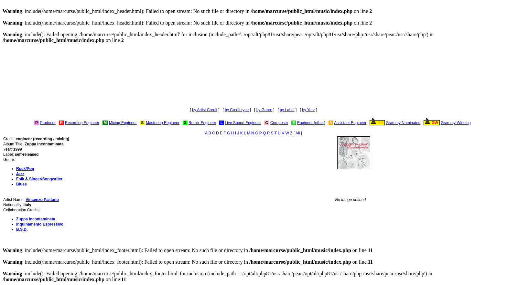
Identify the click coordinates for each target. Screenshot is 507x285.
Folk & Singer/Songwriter (39, 179)
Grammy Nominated (403, 123)
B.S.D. (21, 229)
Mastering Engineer (162, 123)
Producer (48, 123)
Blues (21, 184)
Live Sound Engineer (243, 123)
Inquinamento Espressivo (39, 224)
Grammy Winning (456, 123)
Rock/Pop (25, 168)
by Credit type (237, 110)
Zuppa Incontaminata (35, 219)
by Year (308, 110)
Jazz (20, 174)
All (298, 133)
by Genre (264, 110)
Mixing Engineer (123, 123)
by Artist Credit (204, 110)
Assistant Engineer (350, 123)
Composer (279, 123)
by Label (287, 110)
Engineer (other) (311, 123)
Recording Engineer (82, 123)
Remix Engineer (202, 123)
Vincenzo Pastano (42, 199)
